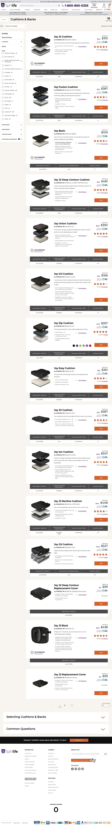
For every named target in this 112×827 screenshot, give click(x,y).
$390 (104, 225)
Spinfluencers (52, 764)
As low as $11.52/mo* (99, 327)
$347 (104, 453)
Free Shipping (80, 46)
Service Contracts (29, 783)
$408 (104, 502)
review (105, 334)
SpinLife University (53, 787)
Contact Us (51, 753)
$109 (104, 132)
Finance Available (29, 764)
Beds (46, 9)
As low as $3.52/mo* (99, 136)
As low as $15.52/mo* (99, 185)
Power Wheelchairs (15, 9)
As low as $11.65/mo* (99, 373)
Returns (27, 759)
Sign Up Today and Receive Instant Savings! (55, 1)
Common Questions (55, 729)
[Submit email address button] (105, 754)
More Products (90, 9)
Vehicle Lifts (66, 9)
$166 (104, 275)
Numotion (51, 781)
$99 (105, 587)
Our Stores (51, 762)
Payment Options (30, 762)
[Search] (59, 5)
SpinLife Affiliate (52, 773)
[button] (3, 53)
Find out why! (39, 64)
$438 (104, 627)
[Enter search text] (40, 5)
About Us (50, 756)
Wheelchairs (37, 9)
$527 (104, 546)
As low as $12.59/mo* (99, 229)
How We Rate (52, 790)
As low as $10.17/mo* (99, 42)
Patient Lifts (55, 9)
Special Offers (52, 784)
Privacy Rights (29, 767)
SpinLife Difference (53, 759)
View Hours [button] (94, 7)
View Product (101, 64)
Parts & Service (78, 9)
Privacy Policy (16, 822)
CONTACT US (79, 740)
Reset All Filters (7, 37)
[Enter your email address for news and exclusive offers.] (89, 754)
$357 (104, 323)
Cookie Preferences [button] (30, 773)
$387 (104, 88)
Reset (3, 50)
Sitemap (50, 793)
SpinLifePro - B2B (53, 770)
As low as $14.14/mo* (99, 631)
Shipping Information (30, 756)
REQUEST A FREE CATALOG (80, 760)
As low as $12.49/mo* (99, 92)
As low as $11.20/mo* (99, 457)
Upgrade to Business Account (101, 1)
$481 (104, 181)
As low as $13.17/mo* (99, 506)
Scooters (3, 9)
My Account (28, 753)
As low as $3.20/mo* (99, 590)
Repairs (27, 786)
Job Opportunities (53, 767)
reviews (104, 49)
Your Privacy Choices (30, 770)
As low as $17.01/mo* (99, 550)
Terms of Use (25, 822)
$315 (105, 38)
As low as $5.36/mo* (99, 279)
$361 (105, 369)
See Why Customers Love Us (11, 1)
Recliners (27, 9)
